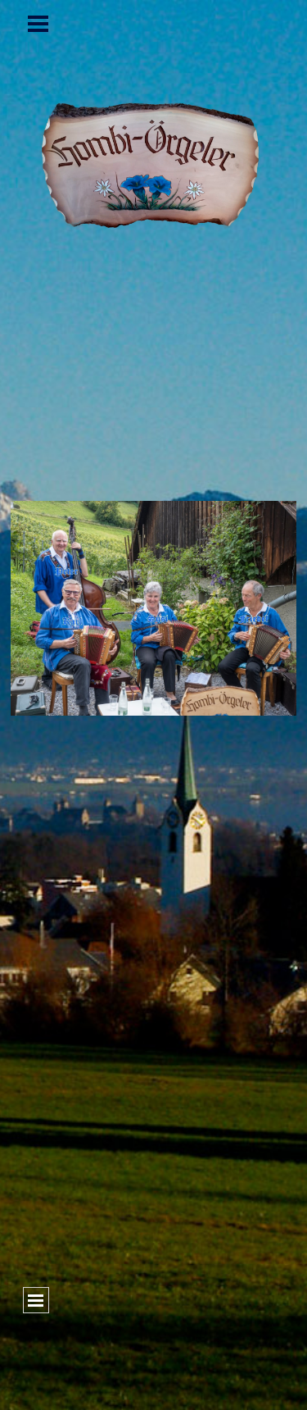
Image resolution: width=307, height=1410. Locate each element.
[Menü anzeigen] (38, 23)
